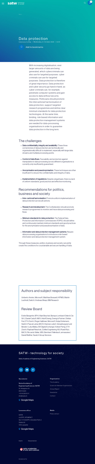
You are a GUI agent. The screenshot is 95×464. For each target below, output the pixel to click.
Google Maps (27, 400)
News (20, 14)
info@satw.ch (23, 396)
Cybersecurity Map (25, 42)
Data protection (32, 441)
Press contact (54, 414)
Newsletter (53, 392)
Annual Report (54, 389)
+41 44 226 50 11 (24, 393)
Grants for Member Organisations (61, 385)
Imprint (21, 441)
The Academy (54, 382)
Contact (52, 396)
